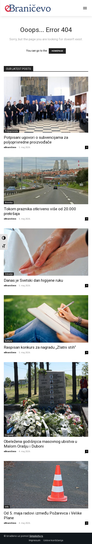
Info (7, 506)
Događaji (9, 435)
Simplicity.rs (36, 536)
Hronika (9, 202)
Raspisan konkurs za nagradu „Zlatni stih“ (40, 347)
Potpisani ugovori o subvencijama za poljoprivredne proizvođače (36, 139)
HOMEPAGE (57, 51)
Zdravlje (9, 274)
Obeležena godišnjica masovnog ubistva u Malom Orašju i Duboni (40, 444)
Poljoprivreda (11, 131)
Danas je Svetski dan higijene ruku (33, 280)
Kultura (8, 341)
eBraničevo (10, 147)
